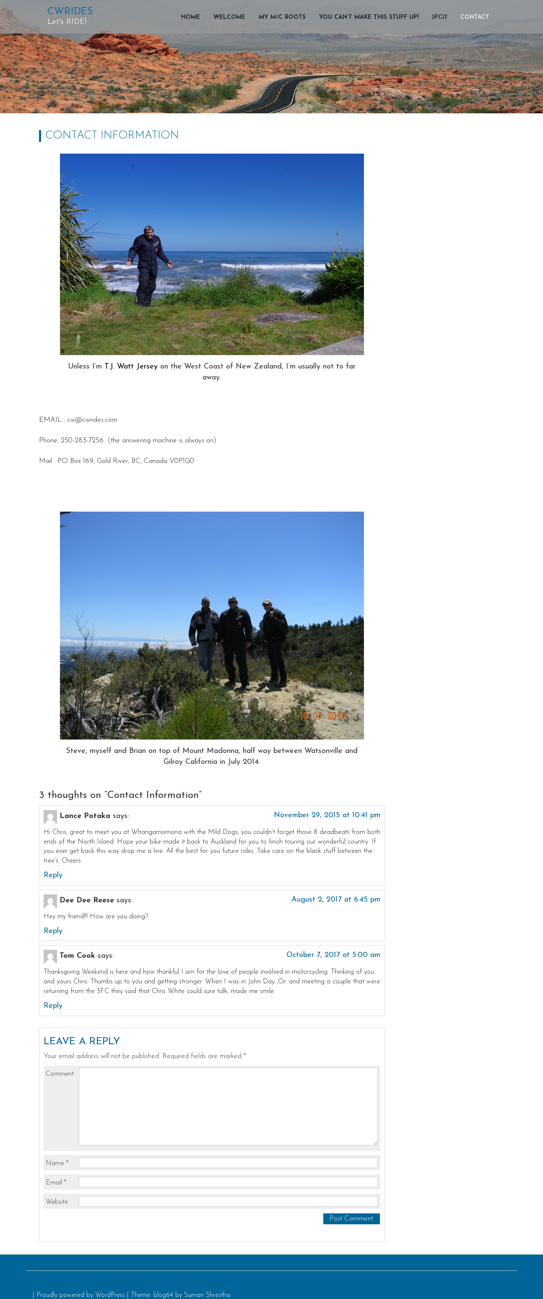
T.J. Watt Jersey (131, 367)
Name (57, 1163)
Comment (60, 1074)
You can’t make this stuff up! (368, 17)
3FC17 (439, 17)
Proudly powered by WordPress (80, 1295)
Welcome (229, 17)
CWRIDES (70, 12)
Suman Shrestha (207, 1295)
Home (190, 17)
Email (56, 1182)
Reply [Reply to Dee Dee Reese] (53, 931)
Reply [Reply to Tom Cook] (53, 1006)
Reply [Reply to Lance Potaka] (53, 875)
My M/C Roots (282, 17)
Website (57, 1202)
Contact (474, 17)
